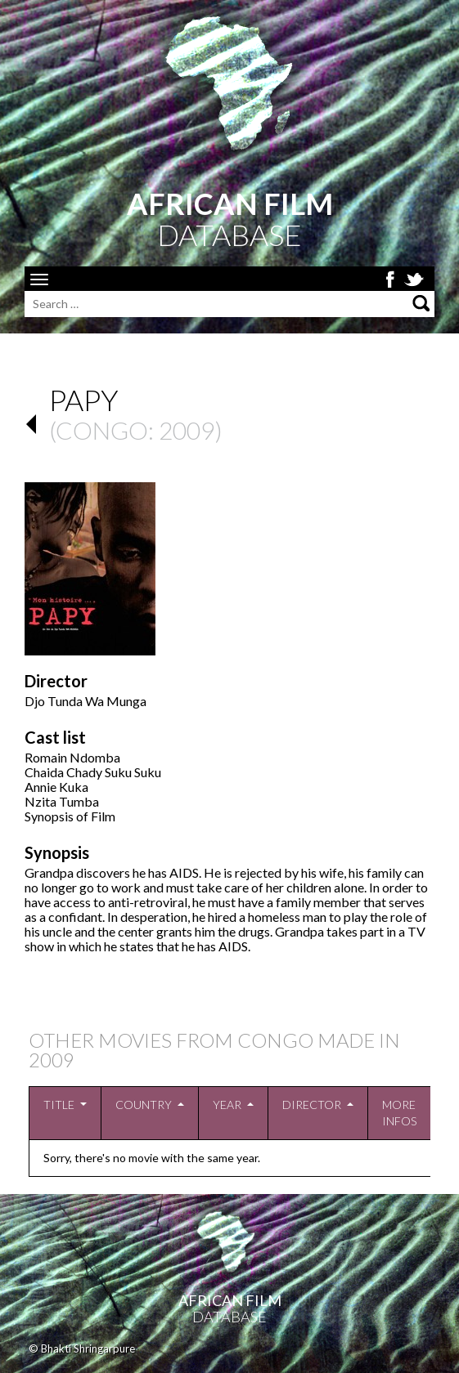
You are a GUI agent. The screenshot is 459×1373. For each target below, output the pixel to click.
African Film (229, 1300)
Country (143, 1104)
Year (227, 1104)
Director (311, 1104)
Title (58, 1104)
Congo (102, 430)
